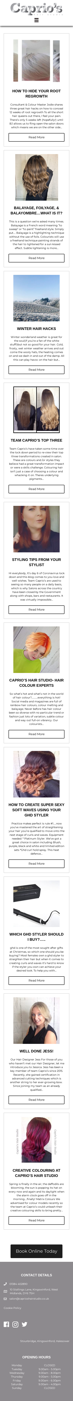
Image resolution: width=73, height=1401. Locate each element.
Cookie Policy (12, 1308)
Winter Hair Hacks (36, 329)
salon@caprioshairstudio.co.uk (29, 1298)
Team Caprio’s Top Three (36, 440)
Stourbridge (28, 1341)
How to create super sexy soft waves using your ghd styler (36, 810)
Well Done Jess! (37, 1051)
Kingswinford (46, 1341)
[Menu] (36, 20)
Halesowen (63, 1341)
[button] (36, 137)
